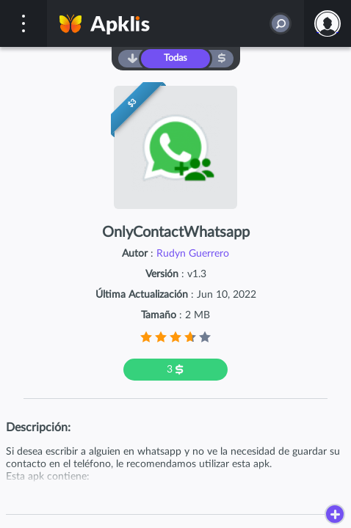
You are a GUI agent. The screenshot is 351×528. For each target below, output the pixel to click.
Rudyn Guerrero (192, 254)
